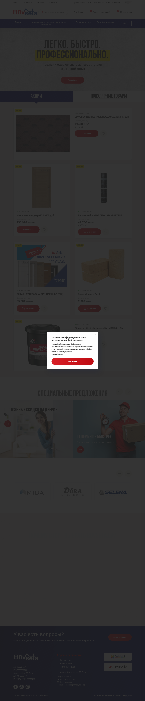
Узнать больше (57, 354)
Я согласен (72, 361)
